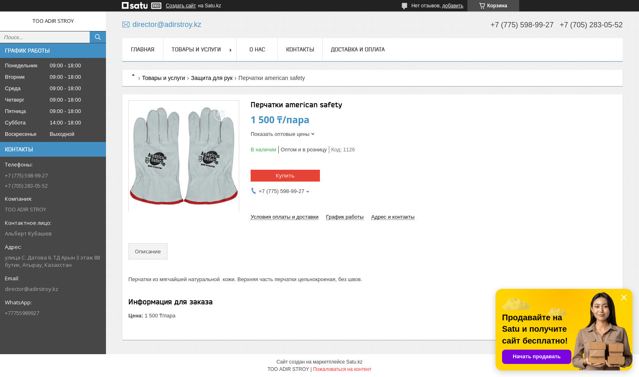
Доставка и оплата (358, 49)
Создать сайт (181, 6)
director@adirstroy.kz (31, 289)
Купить (285, 175)
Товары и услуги (196, 49)
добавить (452, 6)
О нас (257, 49)
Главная (142, 49)
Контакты (300, 49)
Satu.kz (354, 362)
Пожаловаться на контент (342, 369)
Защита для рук (212, 78)
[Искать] (98, 37)
